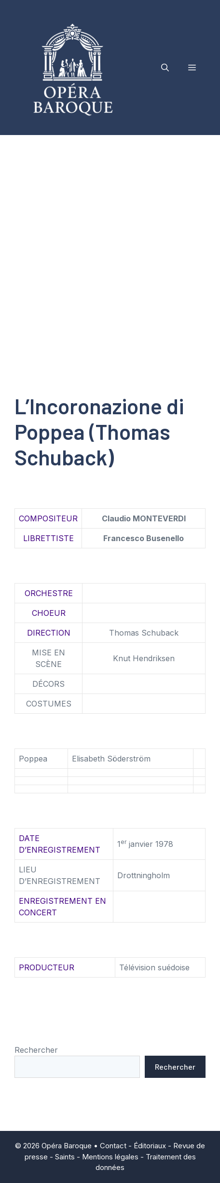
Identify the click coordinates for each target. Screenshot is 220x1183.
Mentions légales (110, 1156)
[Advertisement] (110, 250)
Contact (113, 1145)
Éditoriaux (150, 1145)
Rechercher (36, 1050)
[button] (165, 67)
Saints (65, 1156)
